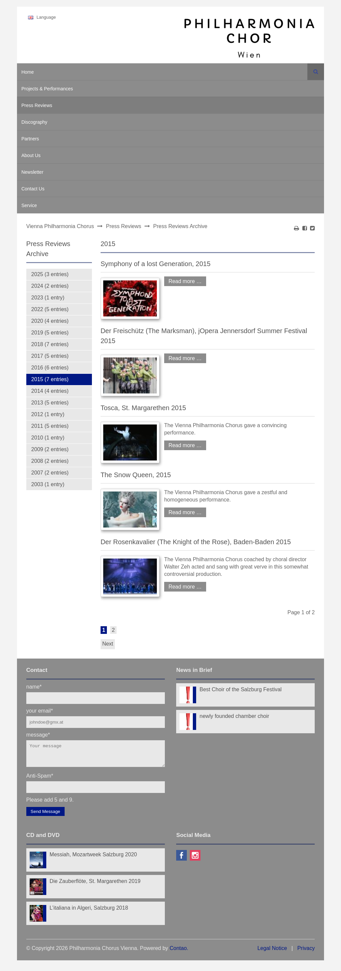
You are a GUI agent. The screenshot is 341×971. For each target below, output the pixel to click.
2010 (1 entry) (48, 437)
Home (27, 72)
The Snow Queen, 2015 (136, 474)
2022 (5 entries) (50, 309)
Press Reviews (36, 105)
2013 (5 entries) (50, 402)
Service (29, 205)
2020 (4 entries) (50, 321)
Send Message (45, 815)
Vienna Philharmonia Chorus (60, 226)
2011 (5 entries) (50, 426)
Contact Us (32, 188)
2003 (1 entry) (48, 484)
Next (107, 644)
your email (39, 710)
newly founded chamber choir (234, 716)
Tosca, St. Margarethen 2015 (143, 407)
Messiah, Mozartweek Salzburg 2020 (93, 858)
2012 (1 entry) (48, 414)
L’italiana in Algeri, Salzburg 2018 (89, 912)
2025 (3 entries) (50, 274)
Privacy (306, 952)
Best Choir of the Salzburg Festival (240, 689)
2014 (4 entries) (50, 391)
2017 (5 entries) (50, 356)
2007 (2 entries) (50, 472)
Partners (30, 138)
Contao (178, 952)
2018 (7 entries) (50, 344)
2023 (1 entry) (48, 297)
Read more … (183, 280)
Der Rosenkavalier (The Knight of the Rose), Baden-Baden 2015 (196, 542)
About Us (31, 155)
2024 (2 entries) (50, 286)
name (34, 686)
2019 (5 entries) (50, 332)
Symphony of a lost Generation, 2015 (155, 263)
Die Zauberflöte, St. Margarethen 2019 (95, 885)
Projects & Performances (47, 88)
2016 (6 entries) (50, 367)
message (38, 734)
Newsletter (32, 172)
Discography (34, 122)
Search (315, 71)
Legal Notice (272, 952)
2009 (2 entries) (50, 449)
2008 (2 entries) (50, 461)
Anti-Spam (39, 779)
